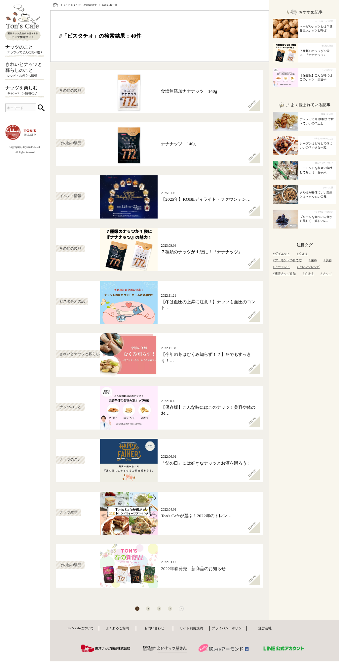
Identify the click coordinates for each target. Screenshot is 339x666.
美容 (327, 260)
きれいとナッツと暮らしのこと (24, 70)
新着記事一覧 (109, 5)
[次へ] (193, 611)
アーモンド (281, 267)
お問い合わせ (154, 634)
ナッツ (326, 273)
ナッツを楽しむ (24, 90)
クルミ (302, 253)
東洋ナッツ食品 (284, 273)
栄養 (313, 260)
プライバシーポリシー (228, 634)
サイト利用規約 (191, 634)
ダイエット (281, 253)
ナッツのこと (24, 49)
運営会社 (265, 634)
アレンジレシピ (308, 267)
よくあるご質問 (117, 634)
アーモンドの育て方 (287, 260)
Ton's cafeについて (80, 634)
